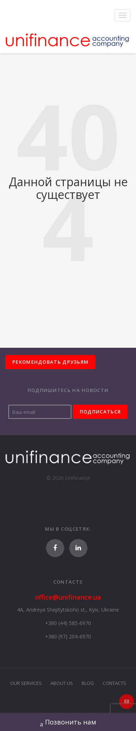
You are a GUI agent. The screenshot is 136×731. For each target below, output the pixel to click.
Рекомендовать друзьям (50, 362)
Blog (88, 683)
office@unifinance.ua (68, 597)
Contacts (114, 683)
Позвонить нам (68, 723)
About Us (61, 683)
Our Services (26, 683)
